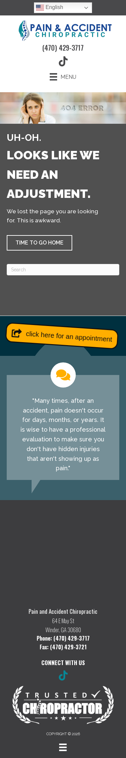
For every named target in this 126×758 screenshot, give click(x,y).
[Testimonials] (63, 421)
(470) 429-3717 (63, 48)
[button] (39, 243)
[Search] (63, 269)
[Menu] (63, 77)
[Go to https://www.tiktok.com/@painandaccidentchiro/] (63, 676)
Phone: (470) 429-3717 (63, 638)
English (49, 8)
